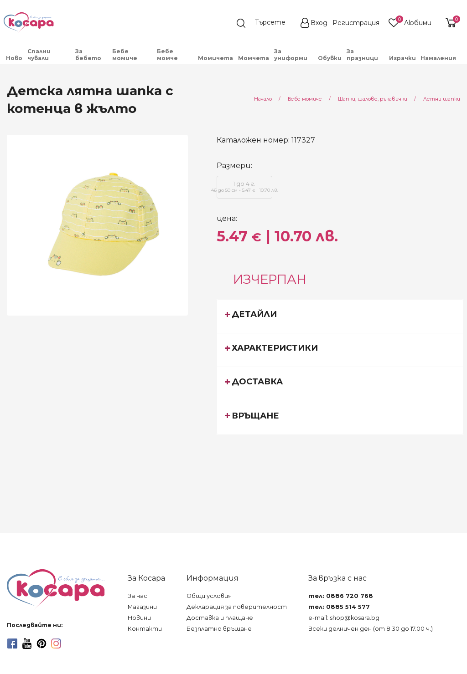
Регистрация (355, 23)
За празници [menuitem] (362, 54)
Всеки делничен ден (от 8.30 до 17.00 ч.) (370, 628)
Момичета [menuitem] (215, 58)
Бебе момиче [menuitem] (124, 54)
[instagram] (56, 643)
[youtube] (26, 643)
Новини (139, 617)
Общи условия (209, 595)
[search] (265, 23)
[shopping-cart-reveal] (450, 23)
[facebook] (12, 643)
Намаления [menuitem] (438, 58)
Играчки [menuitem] (402, 58)
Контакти (145, 628)
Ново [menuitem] (14, 58)
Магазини (142, 606)
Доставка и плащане (220, 617)
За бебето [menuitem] (88, 54)
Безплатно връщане (219, 628)
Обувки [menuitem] (330, 58)
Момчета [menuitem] (253, 58)
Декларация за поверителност (237, 606)
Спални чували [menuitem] (39, 54)
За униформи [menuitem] (290, 54)
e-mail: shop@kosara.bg (343, 617)
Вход (319, 23)
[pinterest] (41, 643)
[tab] (340, 316)
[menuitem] (461, 61)
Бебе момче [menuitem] (167, 54)
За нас (137, 595)
